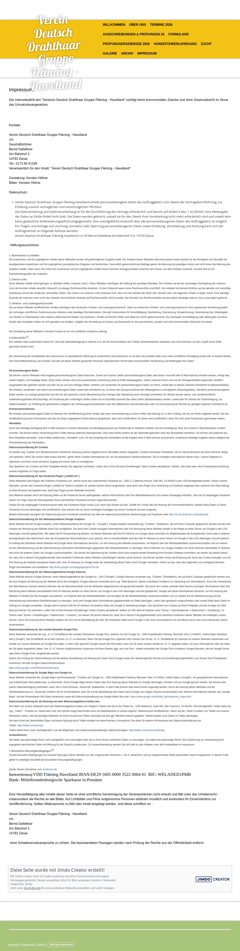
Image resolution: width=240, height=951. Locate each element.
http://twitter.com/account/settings (147, 730)
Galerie (110, 53)
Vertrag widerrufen (61, 944)
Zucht (206, 44)
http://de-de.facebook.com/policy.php (188, 514)
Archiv (127, 53)
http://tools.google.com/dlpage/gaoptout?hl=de (74, 567)
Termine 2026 (161, 24)
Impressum (147, 53)
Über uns (137, 24)
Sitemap (41, 944)
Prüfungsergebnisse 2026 (126, 44)
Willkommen (114, 24)
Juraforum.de (49, 769)
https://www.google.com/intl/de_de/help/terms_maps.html (160, 696)
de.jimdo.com (32, 888)
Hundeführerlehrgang (175, 44)
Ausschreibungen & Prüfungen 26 (134, 34)
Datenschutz (28, 944)
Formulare (178, 34)
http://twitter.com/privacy (30, 725)
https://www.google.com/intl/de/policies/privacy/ (34, 667)
